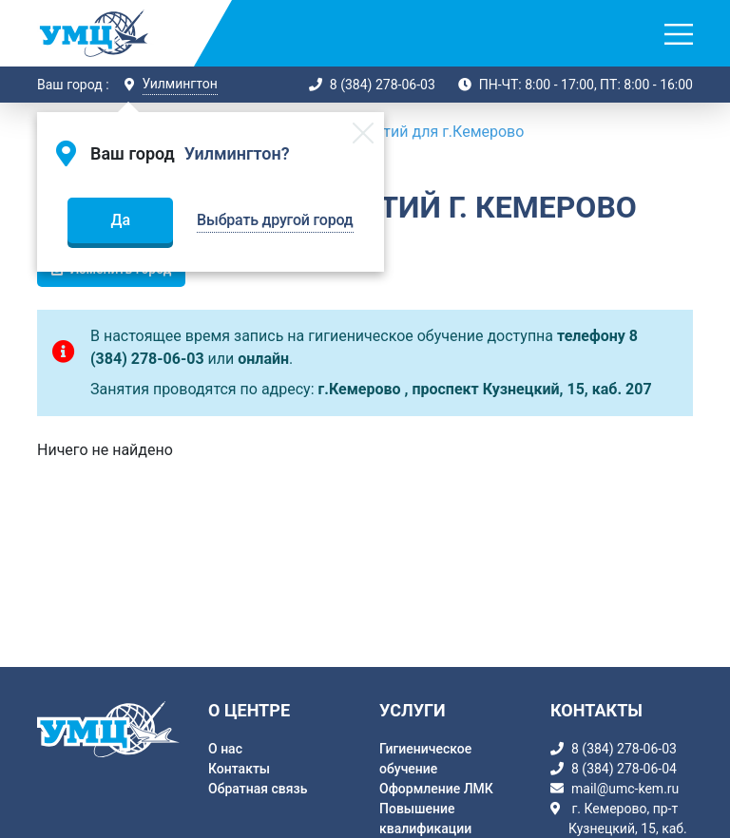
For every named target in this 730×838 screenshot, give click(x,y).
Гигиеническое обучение (425, 758)
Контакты (239, 768)
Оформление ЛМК (436, 788)
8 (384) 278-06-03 (382, 84)
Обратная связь (257, 788)
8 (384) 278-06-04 (624, 768)
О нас (225, 748)
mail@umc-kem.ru (625, 788)
